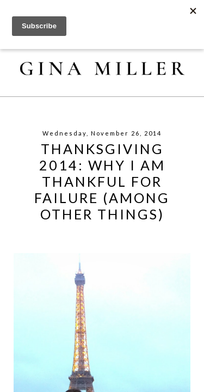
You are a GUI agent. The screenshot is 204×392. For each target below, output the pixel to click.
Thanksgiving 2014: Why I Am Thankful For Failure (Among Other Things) (102, 181)
